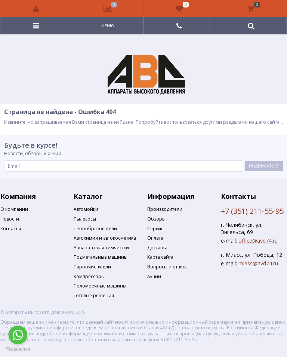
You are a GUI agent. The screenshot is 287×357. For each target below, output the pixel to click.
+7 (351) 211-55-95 (252, 211)
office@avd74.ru (258, 240)
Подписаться (264, 166)
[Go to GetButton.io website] (18, 349)
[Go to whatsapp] (18, 335)
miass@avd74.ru (258, 263)
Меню (107, 25)
